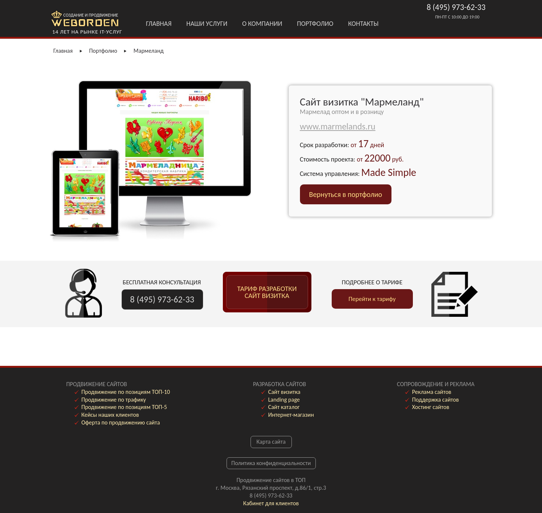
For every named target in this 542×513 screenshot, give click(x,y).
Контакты (363, 24)
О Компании (262, 24)
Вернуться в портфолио (345, 194)
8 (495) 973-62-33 (456, 7)
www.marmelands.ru (338, 126)
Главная (159, 24)
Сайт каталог (284, 406)
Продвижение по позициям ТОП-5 (124, 406)
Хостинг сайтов (430, 406)
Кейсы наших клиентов (110, 414)
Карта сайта (271, 441)
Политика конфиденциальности (271, 463)
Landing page (284, 399)
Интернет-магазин (291, 414)
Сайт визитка (284, 391)
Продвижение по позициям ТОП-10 (126, 391)
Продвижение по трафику (114, 399)
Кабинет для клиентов (271, 503)
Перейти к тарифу (372, 299)
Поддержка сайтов (435, 399)
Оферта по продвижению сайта (121, 422)
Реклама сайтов (432, 391)
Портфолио (315, 24)
